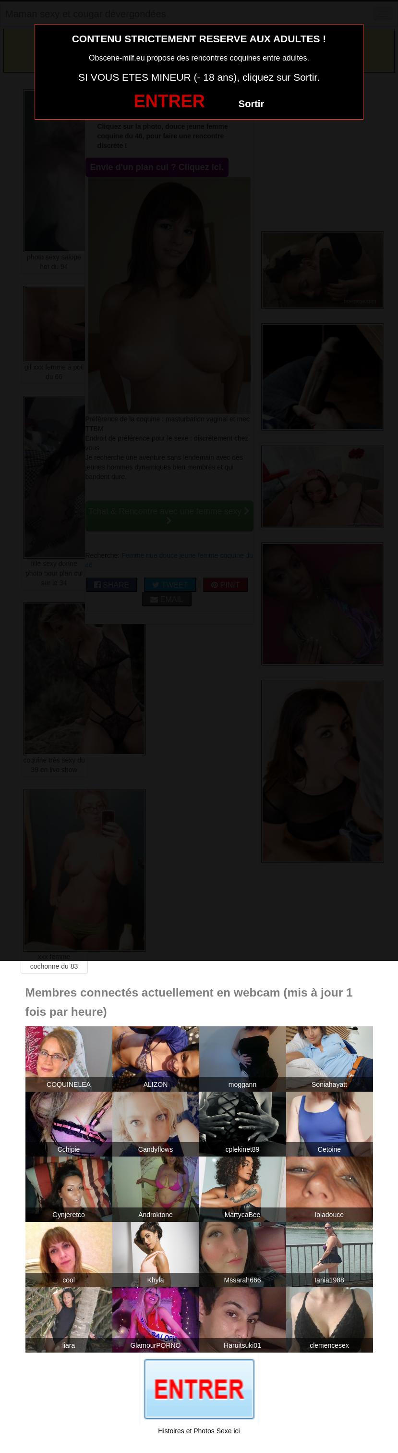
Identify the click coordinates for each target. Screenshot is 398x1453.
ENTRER (169, 101)
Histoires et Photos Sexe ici (199, 1431)
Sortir (251, 104)
